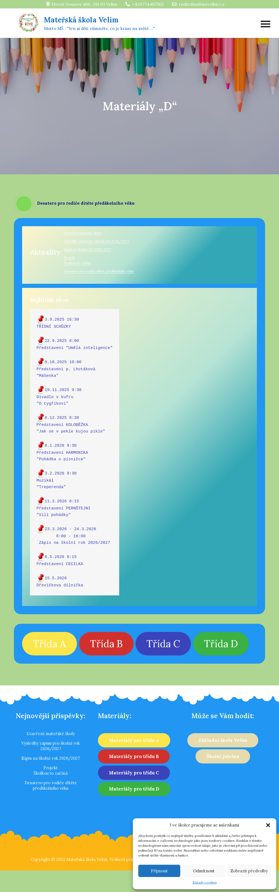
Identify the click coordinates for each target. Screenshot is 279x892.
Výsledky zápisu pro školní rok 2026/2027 (96, 241)
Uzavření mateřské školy (83, 233)
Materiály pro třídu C (134, 773)
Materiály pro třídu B (134, 756)
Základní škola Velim (222, 740)
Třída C (163, 643)
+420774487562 (144, 4)
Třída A (49, 643)
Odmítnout (204, 870)
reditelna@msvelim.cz (198, 4)
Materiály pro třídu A (134, 740)
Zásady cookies (205, 882)
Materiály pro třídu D (134, 789)
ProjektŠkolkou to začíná (51, 770)
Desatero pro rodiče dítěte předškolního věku (99, 271)
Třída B (106, 643)
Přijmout (159, 870)
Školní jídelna (222, 756)
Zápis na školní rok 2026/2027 (87, 249)
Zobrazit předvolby (249, 870)
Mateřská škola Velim (81, 19)
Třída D (221, 643)
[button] (268, 825)
